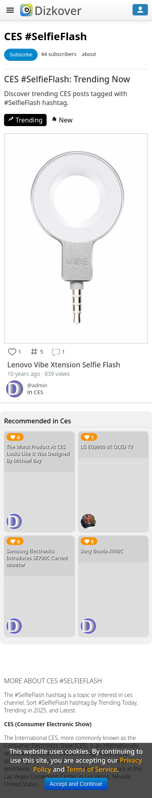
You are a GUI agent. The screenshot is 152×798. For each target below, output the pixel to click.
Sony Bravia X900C (101, 550)
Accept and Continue (76, 784)
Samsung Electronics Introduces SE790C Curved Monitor (36, 557)
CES (13, 36)
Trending (25, 120)
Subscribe (20, 54)
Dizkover (50, 10)
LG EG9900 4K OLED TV (106, 446)
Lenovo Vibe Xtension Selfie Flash (63, 364)
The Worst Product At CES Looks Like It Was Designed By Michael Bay (37, 453)
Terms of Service (91, 769)
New (62, 120)
